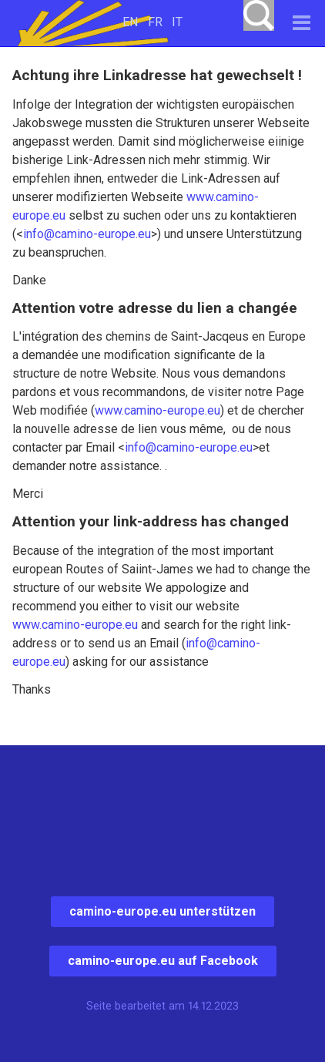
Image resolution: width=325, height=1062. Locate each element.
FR (155, 22)
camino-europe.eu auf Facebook (163, 960)
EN (130, 22)
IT (177, 22)
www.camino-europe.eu (157, 410)
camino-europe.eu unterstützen (162, 911)
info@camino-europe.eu (87, 234)
